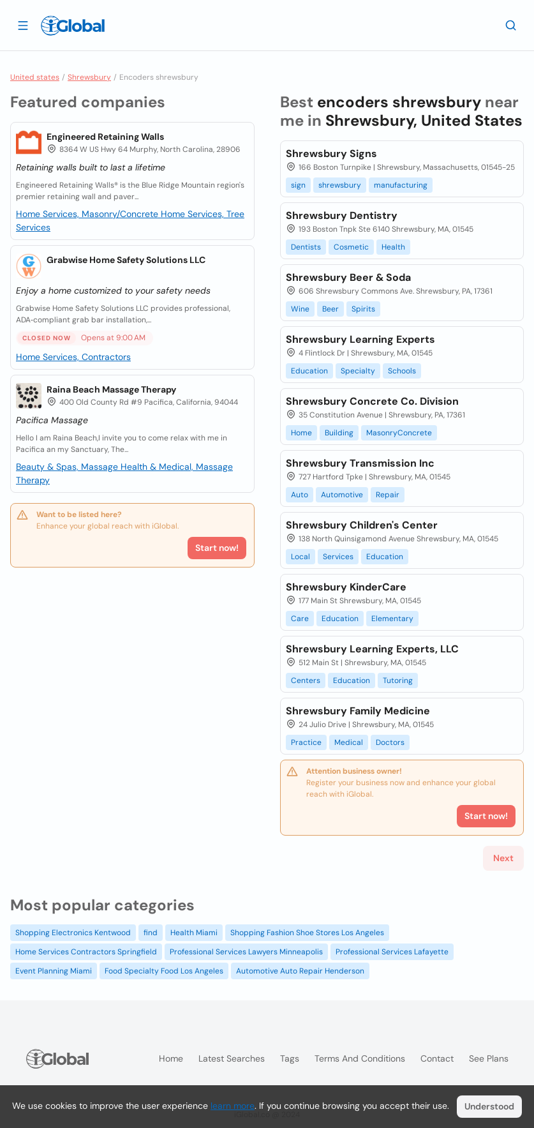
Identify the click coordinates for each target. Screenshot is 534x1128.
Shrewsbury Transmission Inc (360, 463)
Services (338, 557)
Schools (402, 371)
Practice (306, 742)
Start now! (217, 547)
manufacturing (400, 185)
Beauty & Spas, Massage (68, 466)
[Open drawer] (23, 25)
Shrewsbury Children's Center (362, 525)
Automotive (342, 495)
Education (309, 371)
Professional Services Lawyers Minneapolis (246, 952)
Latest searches (231, 1058)
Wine (300, 309)
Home (301, 433)
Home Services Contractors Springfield (86, 952)
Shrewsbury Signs (331, 153)
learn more (233, 1105)
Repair (387, 495)
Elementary (392, 618)
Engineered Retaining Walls (105, 136)
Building (339, 433)
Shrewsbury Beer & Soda (348, 277)
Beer (330, 309)
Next (503, 858)
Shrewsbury (89, 77)
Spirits (363, 309)
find (151, 933)
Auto (299, 495)
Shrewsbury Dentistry (341, 215)
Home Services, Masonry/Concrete (88, 214)
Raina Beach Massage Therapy (111, 389)
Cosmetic (351, 247)
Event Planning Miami (53, 971)
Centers (305, 680)
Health (393, 247)
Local (300, 557)
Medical (348, 742)
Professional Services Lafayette (392, 952)
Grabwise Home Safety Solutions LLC (126, 260)
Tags (289, 1058)
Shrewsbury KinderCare (346, 587)
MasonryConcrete (399, 433)
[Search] (511, 25)
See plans (488, 1058)
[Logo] (73, 25)
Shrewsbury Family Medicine (358, 711)
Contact (437, 1058)
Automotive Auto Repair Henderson (300, 971)
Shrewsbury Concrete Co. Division (372, 401)
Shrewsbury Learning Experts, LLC (372, 649)
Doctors (390, 742)
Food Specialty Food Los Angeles (164, 971)
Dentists (306, 247)
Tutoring (398, 680)
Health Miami (194, 933)
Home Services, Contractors (73, 357)
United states (34, 77)
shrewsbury (339, 185)
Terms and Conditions (360, 1058)
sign (298, 185)
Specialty (358, 371)
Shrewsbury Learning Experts (360, 339)
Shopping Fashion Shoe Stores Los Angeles (307, 933)
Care (300, 618)
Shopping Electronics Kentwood (73, 933)
